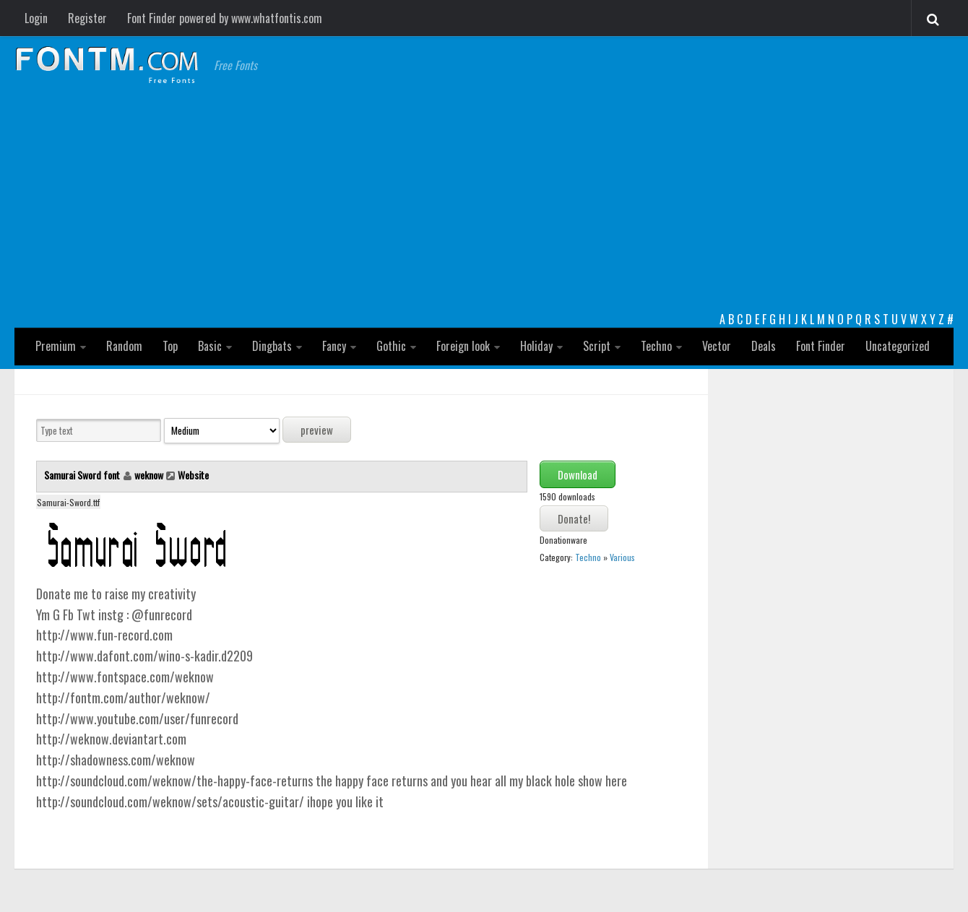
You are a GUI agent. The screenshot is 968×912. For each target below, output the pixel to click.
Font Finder (820, 346)
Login (36, 18)
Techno (656, 346)
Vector (716, 346)
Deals (763, 346)
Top (170, 346)
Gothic (391, 346)
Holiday (536, 346)
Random (124, 346)
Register (87, 18)
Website (193, 474)
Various (622, 557)
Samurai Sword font (83, 474)
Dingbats (272, 346)
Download (577, 474)
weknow (148, 474)
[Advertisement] (484, 202)
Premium (55, 346)
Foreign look (463, 346)
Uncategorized (897, 346)
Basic (210, 346)
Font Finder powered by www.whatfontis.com (224, 18)
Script (596, 346)
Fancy (334, 346)
